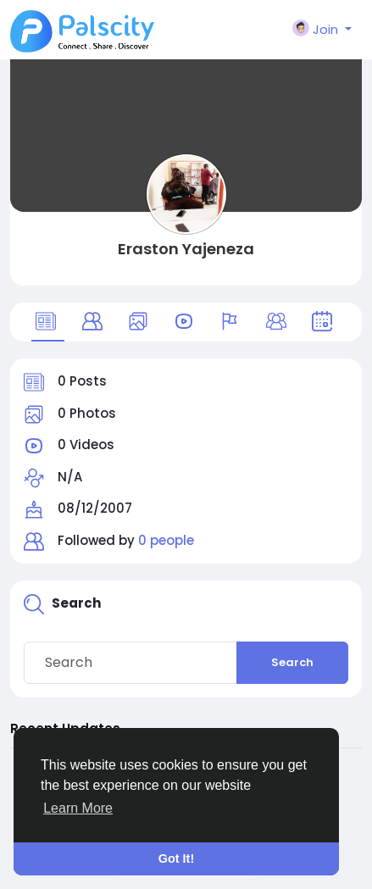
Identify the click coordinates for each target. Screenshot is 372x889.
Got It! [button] (176, 858)
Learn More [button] (78, 808)
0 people (166, 540)
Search (292, 662)
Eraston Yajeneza (186, 248)
